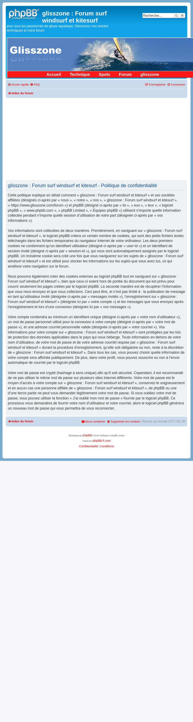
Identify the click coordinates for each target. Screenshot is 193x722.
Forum (125, 74)
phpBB (87, 435)
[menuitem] (35, 84)
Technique (80, 74)
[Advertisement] (38, 138)
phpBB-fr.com (101, 440)
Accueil (53, 74)
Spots (104, 74)
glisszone (149, 74)
